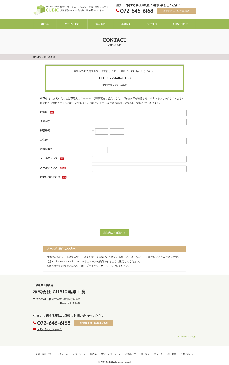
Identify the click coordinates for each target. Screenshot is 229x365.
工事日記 (126, 24)
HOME (36, 57)
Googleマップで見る (186, 336)
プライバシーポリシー (98, 265)
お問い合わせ (180, 24)
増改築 (93, 354)
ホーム (45, 24)
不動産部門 (130, 354)
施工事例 (100, 24)
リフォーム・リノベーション (71, 354)
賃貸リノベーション (111, 354)
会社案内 (152, 24)
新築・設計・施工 (44, 354)
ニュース (158, 354)
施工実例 (145, 354)
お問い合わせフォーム (49, 329)
